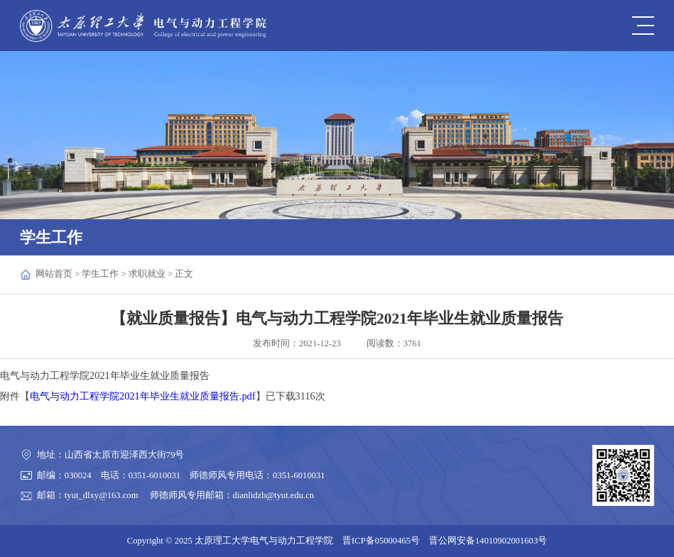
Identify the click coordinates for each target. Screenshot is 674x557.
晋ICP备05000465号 (381, 541)
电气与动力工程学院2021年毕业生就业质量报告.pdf (143, 396)
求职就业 (147, 274)
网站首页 (54, 274)
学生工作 (100, 274)
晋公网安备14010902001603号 (488, 541)
